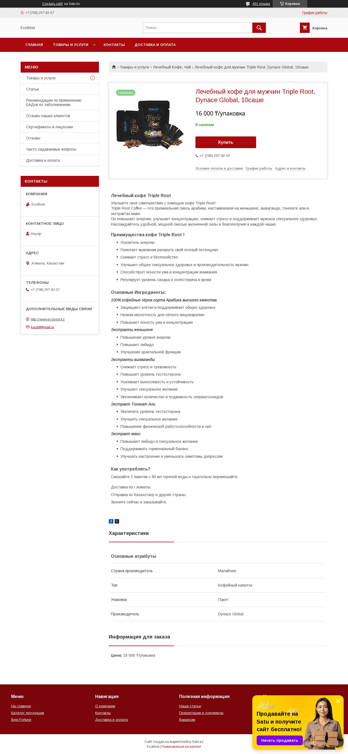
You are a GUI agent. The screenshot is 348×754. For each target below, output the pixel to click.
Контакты (114, 45)
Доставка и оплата (155, 45)
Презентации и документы (201, 713)
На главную (21, 706)
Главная (34, 45)
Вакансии (187, 720)
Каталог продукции (27, 713)
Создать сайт (52, 4)
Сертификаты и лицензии (49, 127)
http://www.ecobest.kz (48, 319)
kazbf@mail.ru (42, 327)
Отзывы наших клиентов (48, 116)
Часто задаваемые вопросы (51, 149)
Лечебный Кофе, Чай (172, 67)
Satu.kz (197, 742)
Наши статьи (190, 706)
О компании (105, 706)
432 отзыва (261, 4)
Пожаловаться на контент (181, 747)
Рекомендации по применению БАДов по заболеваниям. (54, 102)
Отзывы (33, 138)
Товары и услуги (70, 45)
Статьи (32, 89)
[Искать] (259, 28)
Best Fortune (21, 720)
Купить (226, 142)
